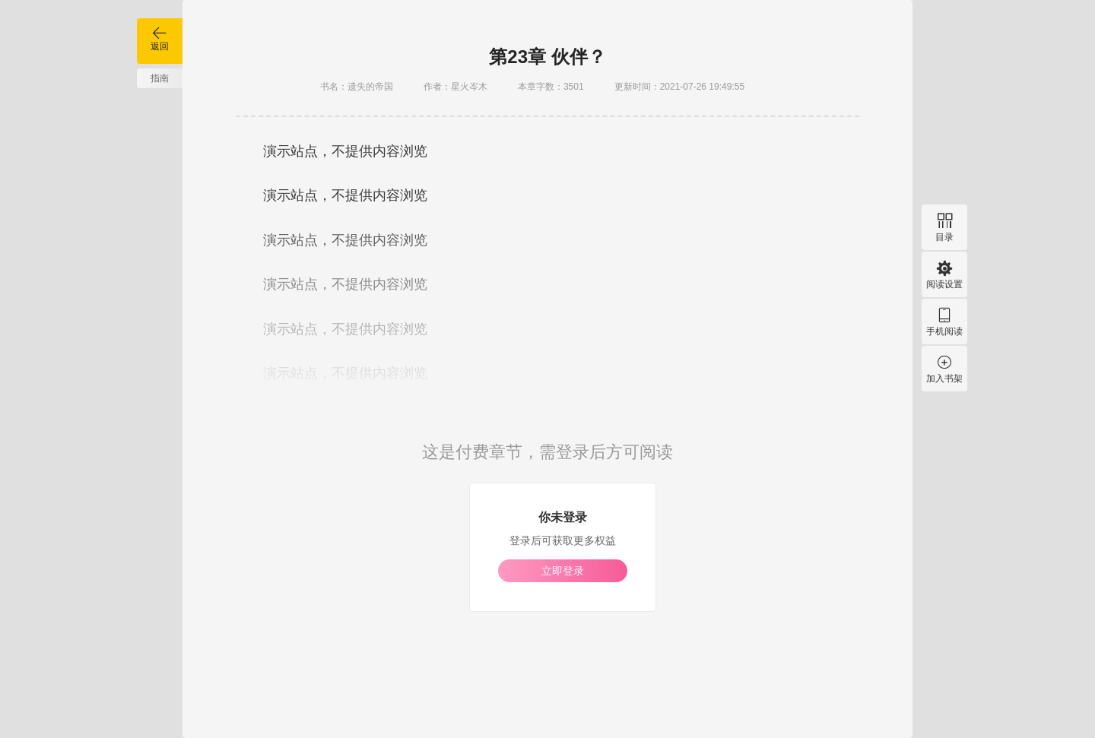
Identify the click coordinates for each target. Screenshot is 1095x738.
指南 (160, 78)
